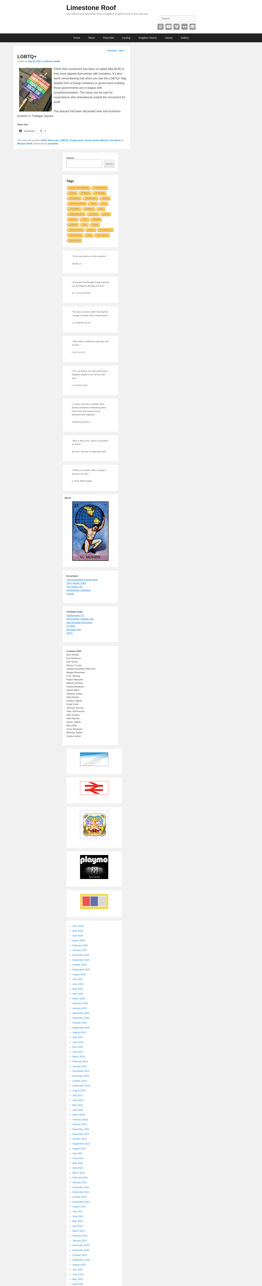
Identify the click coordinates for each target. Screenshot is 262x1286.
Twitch (93, 203)
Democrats (53, 140)
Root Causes (102, 235)
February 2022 (80, 1177)
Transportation (100, 188)
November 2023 (80, 1076)
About (91, 37)
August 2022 (79, 1148)
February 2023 (80, 1119)
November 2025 (80, 960)
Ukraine (105, 198)
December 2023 (80, 1071)
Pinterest (160, 27)
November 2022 (80, 1134)
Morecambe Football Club (80, 618)
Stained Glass (75, 235)
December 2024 (80, 1013)
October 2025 (79, 964)
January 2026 (79, 950)
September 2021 (81, 1201)
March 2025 (78, 998)
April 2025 (77, 993)
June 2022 (78, 1158)
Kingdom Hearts (147, 37)
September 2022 (81, 1143)
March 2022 (78, 1172)
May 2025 (77, 988)
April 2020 (77, 1284)
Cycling (126, 37)
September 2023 (81, 1085)
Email (192, 27)
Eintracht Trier (73, 629)
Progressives (77, 140)
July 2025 (77, 979)
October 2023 (79, 1081)
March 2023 (78, 1114)
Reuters (73, 219)
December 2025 (80, 955)
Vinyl (101, 209)
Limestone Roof (91, 7)
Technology (100, 193)
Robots (73, 193)
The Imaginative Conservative (82, 579)
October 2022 (79, 1138)
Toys (85, 224)
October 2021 (79, 1197)
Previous (111, 50)
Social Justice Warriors (97, 140)
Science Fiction (76, 230)
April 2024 (77, 1051)
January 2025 (79, 1008)
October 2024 (79, 1022)
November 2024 (80, 1017)
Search (70, 158)
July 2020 (77, 1269)
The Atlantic (74, 209)
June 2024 (78, 1042)
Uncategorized (106, 230)
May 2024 (77, 1047)
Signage (96, 219)
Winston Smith (52, 61)
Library (169, 37)
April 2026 (77, 935)
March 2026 (78, 940)
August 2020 (79, 1264)
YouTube (168, 27)
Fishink (70, 593)
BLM (43, 140)
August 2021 (79, 1206)
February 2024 (80, 1061)
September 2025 (81, 969)
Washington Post (77, 214)
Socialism (115, 140)
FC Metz (70, 626)
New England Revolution (79, 622)
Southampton (91, 198)
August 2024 (79, 1032)
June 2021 (78, 1216)
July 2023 (77, 1095)
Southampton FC (75, 615)
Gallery (185, 37)
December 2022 (80, 1129)
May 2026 (77, 930)
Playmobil (108, 37)
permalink (53, 143)
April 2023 (77, 1110)
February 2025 (80, 1003)
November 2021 (80, 1192)
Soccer (91, 230)
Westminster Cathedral (78, 590)
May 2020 (77, 1279)
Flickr (184, 27)
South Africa (75, 240)
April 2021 (77, 1226)
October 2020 (79, 1255)
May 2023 (77, 1105)
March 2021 (78, 1231)
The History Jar (74, 586)
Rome (84, 219)
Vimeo (176, 27)
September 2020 (81, 1259)
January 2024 (79, 1066)
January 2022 (79, 1182)
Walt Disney (75, 198)
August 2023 (79, 1090)
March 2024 (78, 1056)
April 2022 (77, 1167)
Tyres (104, 203)
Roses (95, 224)
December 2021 (80, 1187)
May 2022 (77, 1163)
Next (122, 50)
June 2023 (78, 1100)
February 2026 (80, 945)
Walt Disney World (77, 203)
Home (76, 37)
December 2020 (80, 1245)
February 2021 (80, 1235)
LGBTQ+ (64, 140)
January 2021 (79, 1240)
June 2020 (78, 1274)
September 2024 (81, 1027)
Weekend (85, 193)
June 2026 (78, 926)
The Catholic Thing (76, 583)
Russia (106, 214)
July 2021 (77, 1211)
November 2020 (80, 1250)
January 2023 (79, 1124)
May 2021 (77, 1221)
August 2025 (79, 974)
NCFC (69, 633)
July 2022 (77, 1153)
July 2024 (77, 1037)
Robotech (89, 209)
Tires (89, 235)
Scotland (73, 224)
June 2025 (78, 984)
